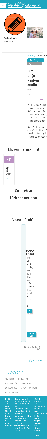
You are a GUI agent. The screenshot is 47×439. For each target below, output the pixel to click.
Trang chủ (9, 379)
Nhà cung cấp (11, 383)
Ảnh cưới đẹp (26, 383)
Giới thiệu (31, 55)
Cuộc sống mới (11, 392)
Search (3, 5)
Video (23, 388)
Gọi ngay (34, 63)
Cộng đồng (34, 388)
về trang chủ (35, 5)
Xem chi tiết (29, 321)
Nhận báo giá (37, 60)
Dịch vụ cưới (23, 379)
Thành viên (17, 5)
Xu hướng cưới (11, 388)
